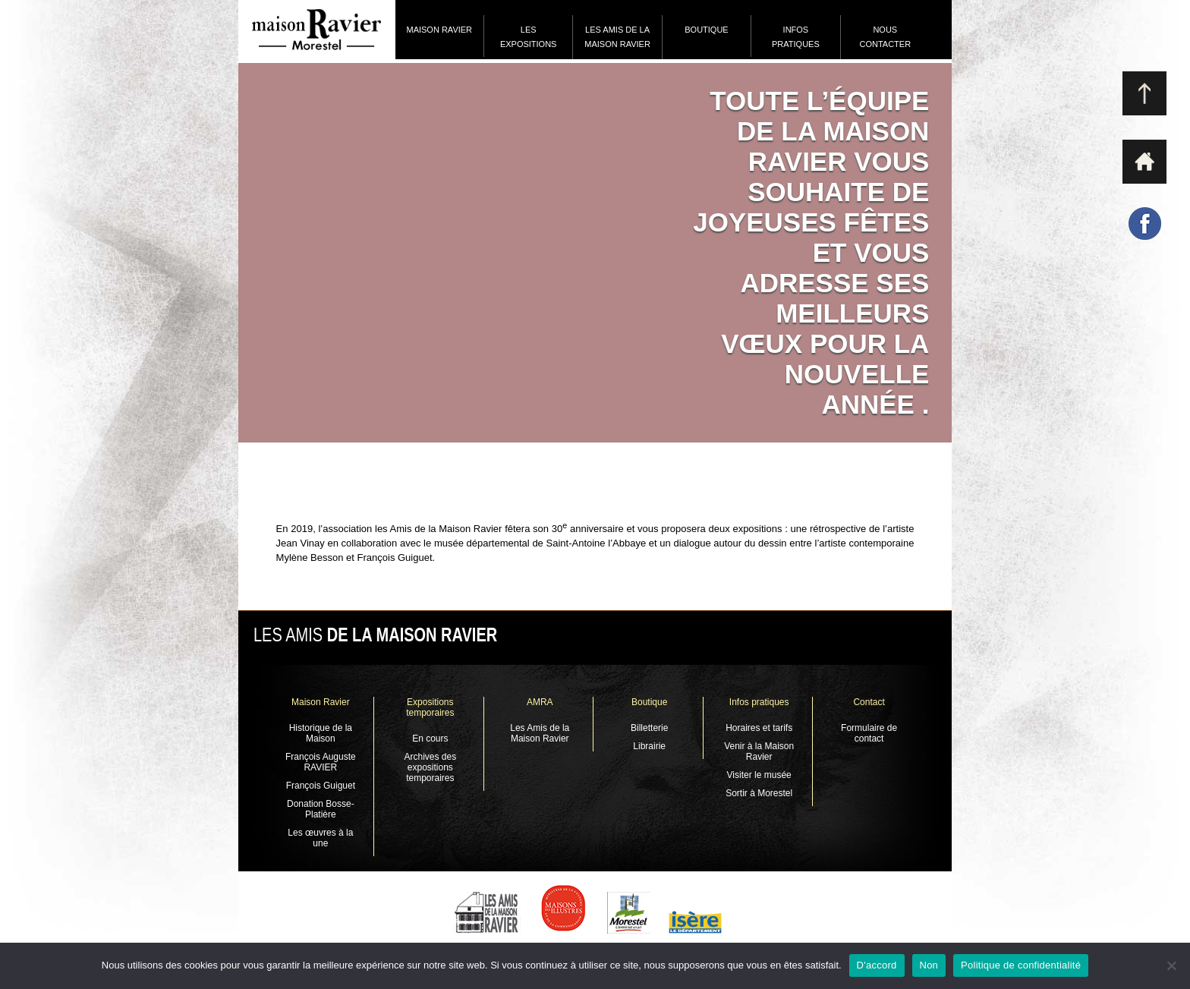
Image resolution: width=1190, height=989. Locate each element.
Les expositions (528, 37)
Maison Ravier (439, 29)
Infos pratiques (796, 37)
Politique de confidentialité (1021, 965)
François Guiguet (320, 785)
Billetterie (649, 728)
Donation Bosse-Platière (320, 809)
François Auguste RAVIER (320, 762)
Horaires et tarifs (759, 728)
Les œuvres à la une (320, 838)
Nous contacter (885, 37)
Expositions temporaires (430, 707)
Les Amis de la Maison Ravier (617, 37)
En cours (430, 738)
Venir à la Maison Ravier (759, 751)
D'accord (877, 965)
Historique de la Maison (320, 733)
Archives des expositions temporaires (430, 767)
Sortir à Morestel (759, 793)
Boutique (706, 29)
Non (929, 965)
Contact (868, 702)
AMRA (540, 702)
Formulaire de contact (869, 733)
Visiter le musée (759, 775)
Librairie (649, 746)
